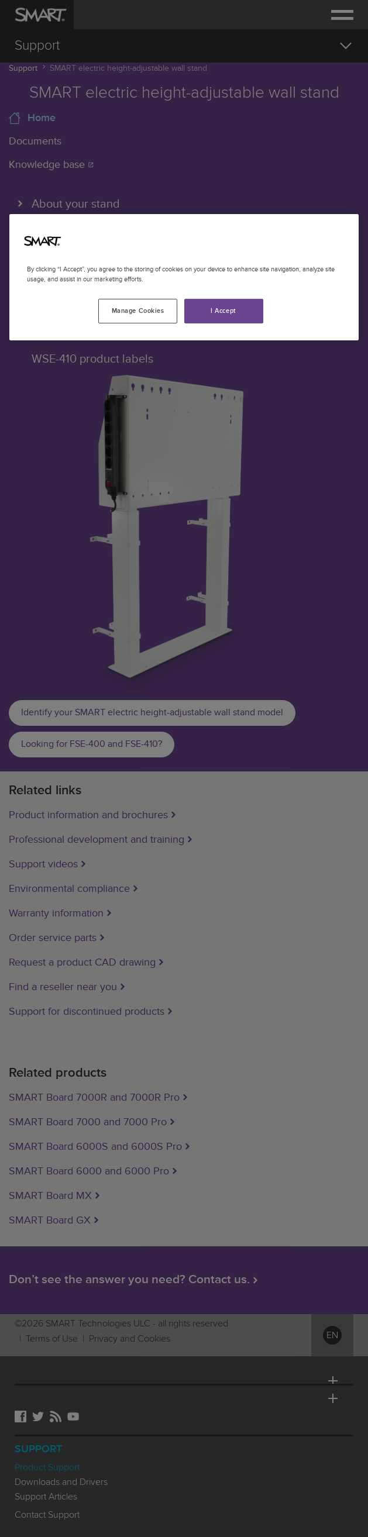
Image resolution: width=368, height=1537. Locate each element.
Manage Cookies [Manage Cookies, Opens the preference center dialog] (138, 311)
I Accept (223, 311)
